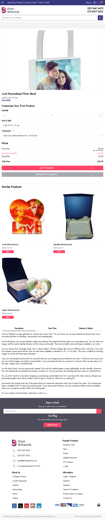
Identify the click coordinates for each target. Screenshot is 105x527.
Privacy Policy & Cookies (73, 501)
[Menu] (2, 2)
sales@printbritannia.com (27, 468)
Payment (66, 492)
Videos (15, 506)
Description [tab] (19, 336)
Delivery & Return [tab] (86, 336)
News (15, 501)
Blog (88, 2)
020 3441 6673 (95, 8)
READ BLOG (52, 432)
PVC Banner (68, 469)
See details (6, 108)
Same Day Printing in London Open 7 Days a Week (28, 2)
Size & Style (6, 128)
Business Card (68, 452)
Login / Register (69, 484)
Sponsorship (17, 497)
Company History (19, 484)
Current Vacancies (20, 488)
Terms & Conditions (70, 497)
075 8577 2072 (95, 11)
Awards (15, 492)
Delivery (66, 488)
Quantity (5, 118)
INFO (8, 259)
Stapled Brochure (70, 465)
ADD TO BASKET (66, 176)
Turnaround (8, 138)
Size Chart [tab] (52, 336)
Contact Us (67, 506)
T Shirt (65, 474)
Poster (65, 461)
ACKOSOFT (98, 524)
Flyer (65, 457)
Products (8, 25)
